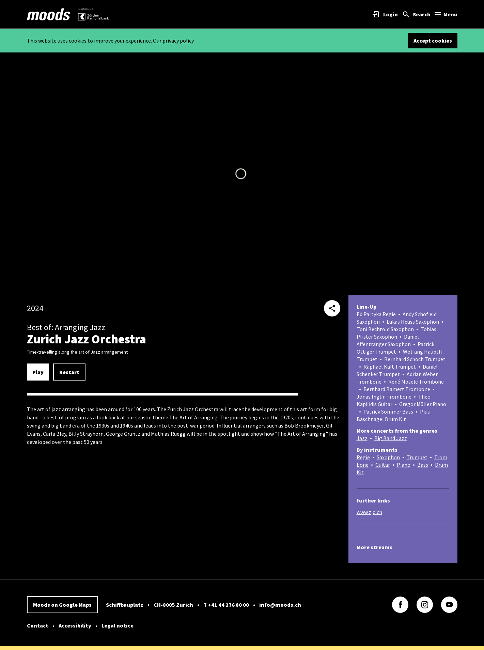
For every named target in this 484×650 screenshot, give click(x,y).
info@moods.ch (280, 604)
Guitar (382, 464)
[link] (49, 14)
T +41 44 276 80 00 (226, 604)
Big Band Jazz (390, 438)
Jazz (362, 438)
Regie (363, 457)
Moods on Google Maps (62, 604)
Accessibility (75, 625)
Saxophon (388, 457)
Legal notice (118, 625)
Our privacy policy (173, 40)
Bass (422, 464)
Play (38, 372)
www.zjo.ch (369, 512)
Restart (69, 372)
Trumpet (417, 457)
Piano (403, 464)
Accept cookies (432, 40)
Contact (37, 625)
